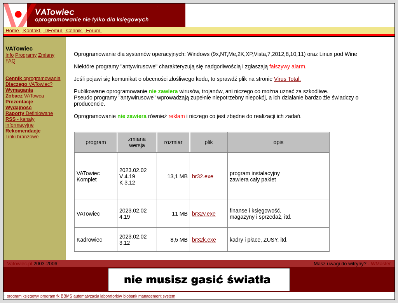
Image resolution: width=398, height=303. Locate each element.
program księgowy (23, 296)
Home (12, 30)
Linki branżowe (21, 136)
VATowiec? (28, 84)
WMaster (381, 263)
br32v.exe (204, 214)
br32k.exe (204, 240)
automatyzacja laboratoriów (97, 296)
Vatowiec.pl (19, 263)
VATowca (24, 96)
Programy (26, 55)
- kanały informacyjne (20, 122)
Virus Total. (287, 79)
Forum (93, 30)
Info (9, 55)
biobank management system (149, 296)
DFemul (53, 30)
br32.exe (202, 176)
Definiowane (29, 113)
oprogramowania (33, 78)
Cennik (74, 30)
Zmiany (46, 55)
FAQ (10, 61)
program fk (49, 296)
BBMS (66, 296)
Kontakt (32, 30)
